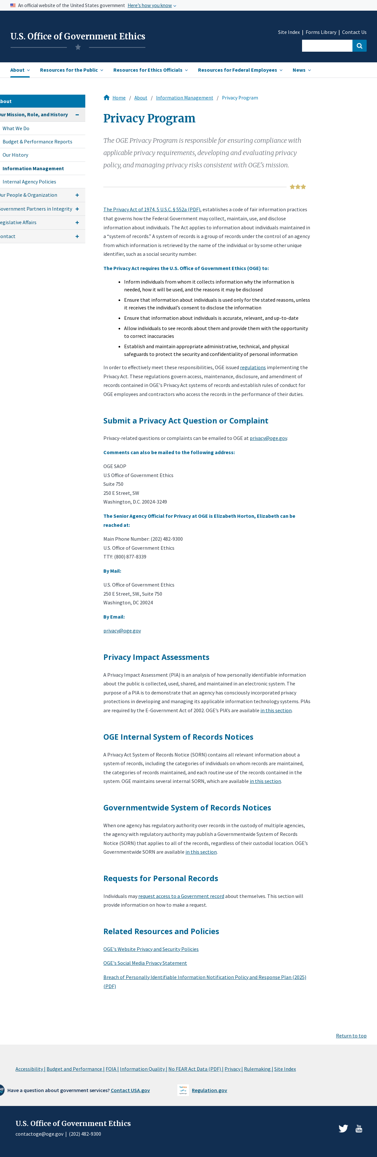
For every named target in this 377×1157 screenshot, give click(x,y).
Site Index (289, 32)
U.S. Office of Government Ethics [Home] (77, 36)
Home (119, 98)
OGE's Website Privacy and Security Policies (151, 949)
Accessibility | (31, 1069)
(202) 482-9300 (85, 1134)
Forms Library (321, 32)
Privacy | (234, 1069)
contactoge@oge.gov (39, 1134)
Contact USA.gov (130, 1090)
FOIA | (112, 1069)
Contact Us (354, 32)
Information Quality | (143, 1069)
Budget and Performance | (76, 1069)
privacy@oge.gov (268, 438)
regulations (253, 367)
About (140, 98)
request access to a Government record (181, 896)
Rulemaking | (258, 1069)
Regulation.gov (209, 1090)
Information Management (184, 98)
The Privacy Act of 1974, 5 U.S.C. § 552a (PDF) (151, 209)
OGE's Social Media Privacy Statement (145, 963)
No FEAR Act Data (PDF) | (196, 1069)
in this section (276, 710)
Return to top (351, 1035)
